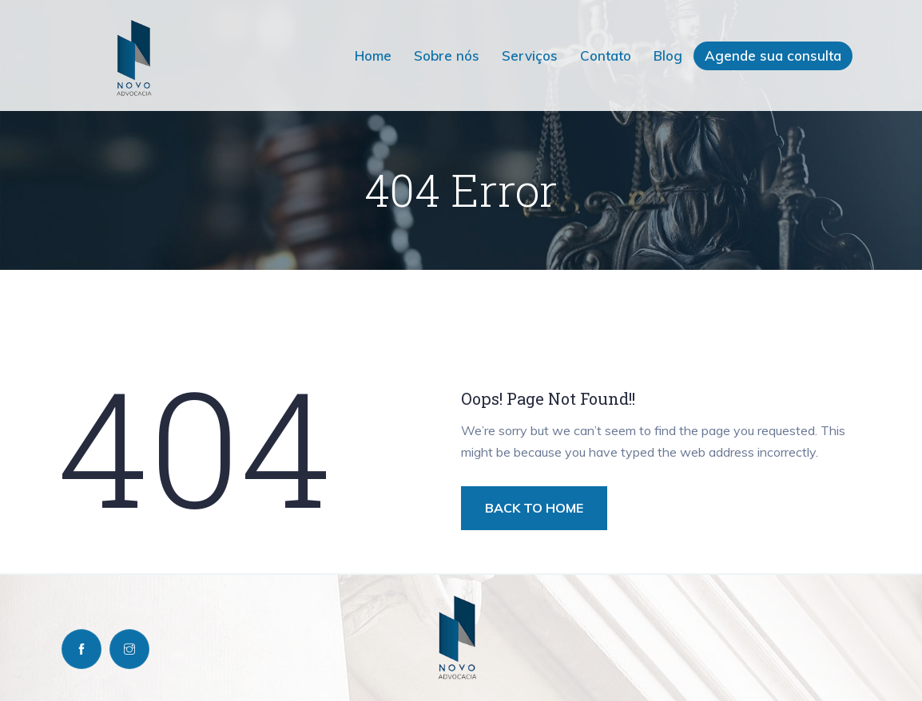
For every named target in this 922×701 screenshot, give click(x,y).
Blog (668, 55)
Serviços (530, 55)
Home (373, 55)
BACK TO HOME (534, 508)
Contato (605, 55)
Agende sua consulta (773, 55)
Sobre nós (446, 55)
